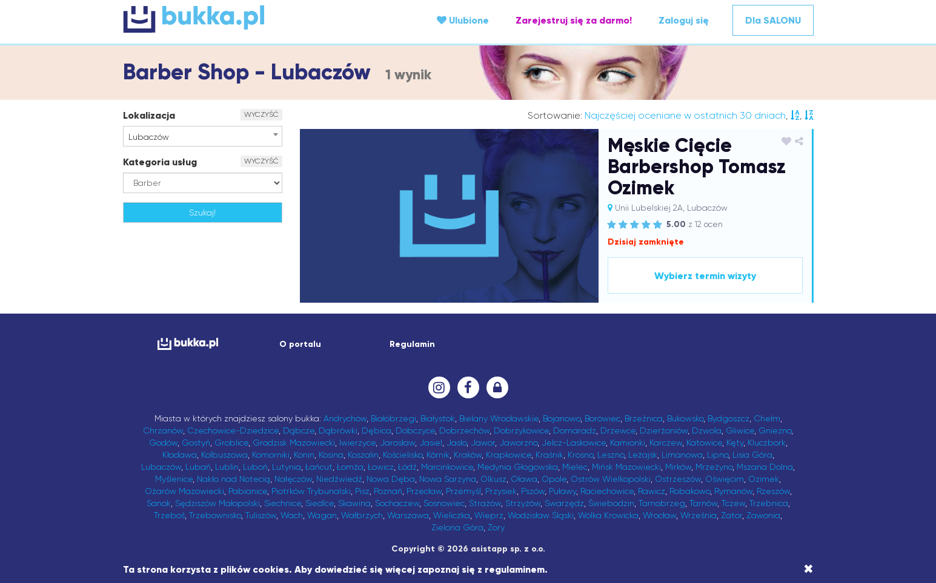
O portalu (300, 344)
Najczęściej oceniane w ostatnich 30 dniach (685, 115)
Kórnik (438, 454)
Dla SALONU (773, 20)
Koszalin (363, 454)
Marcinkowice (447, 467)
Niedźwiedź (339, 479)
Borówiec (602, 418)
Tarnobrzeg (662, 503)
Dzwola (707, 430)
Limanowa (682, 454)
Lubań (198, 467)
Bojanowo (561, 418)
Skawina (354, 503)
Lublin (227, 467)
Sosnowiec (444, 503)
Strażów (485, 503)
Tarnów (703, 503)
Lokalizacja (149, 115)
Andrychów (345, 418)
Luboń (255, 467)
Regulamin (412, 344)
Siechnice (282, 503)
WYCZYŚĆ (261, 114)
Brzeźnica (644, 418)
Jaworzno (518, 442)
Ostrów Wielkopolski (611, 479)
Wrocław (659, 515)
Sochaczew (397, 503)
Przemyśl (463, 491)
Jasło (456, 442)
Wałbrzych (362, 515)
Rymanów (733, 491)
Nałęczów (293, 479)
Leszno (610, 454)
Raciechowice (607, 491)
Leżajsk (642, 454)
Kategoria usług (160, 162)
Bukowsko (685, 418)
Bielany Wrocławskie (499, 418)
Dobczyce (415, 430)
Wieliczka (451, 515)
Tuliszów (260, 515)
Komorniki (271, 454)
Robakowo (689, 491)
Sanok (159, 503)
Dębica (376, 430)
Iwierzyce (357, 442)
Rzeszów (773, 491)
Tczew (733, 503)
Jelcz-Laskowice (574, 442)
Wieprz (488, 515)
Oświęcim (724, 479)
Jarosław (397, 442)
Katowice (704, 442)
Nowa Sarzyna (447, 479)
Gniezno (774, 430)
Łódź (407, 467)
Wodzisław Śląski (541, 515)
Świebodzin (611, 503)
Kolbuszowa (224, 454)
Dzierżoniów (664, 430)
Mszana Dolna (765, 467)
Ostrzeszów (678, 479)
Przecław (424, 491)
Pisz (362, 491)
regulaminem (515, 569)
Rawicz (651, 491)
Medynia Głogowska (517, 467)
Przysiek (501, 491)
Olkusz (493, 479)
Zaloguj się (684, 20)
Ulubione (463, 20)
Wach (291, 515)
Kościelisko (402, 454)
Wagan (322, 515)
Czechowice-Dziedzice (233, 430)
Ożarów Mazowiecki (184, 491)
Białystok (437, 418)
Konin (304, 454)
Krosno (580, 454)
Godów (163, 442)
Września (698, 515)
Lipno (717, 454)
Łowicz (381, 467)
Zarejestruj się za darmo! (574, 20)
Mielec (575, 467)
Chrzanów (163, 430)
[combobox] (202, 136)
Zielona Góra (457, 527)
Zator (731, 515)
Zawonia (763, 515)
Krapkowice (508, 454)
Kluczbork (767, 442)
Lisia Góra (752, 454)
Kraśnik (549, 454)
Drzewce (618, 430)
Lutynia (286, 467)
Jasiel (430, 442)
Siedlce (319, 503)
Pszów (533, 491)
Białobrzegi (393, 418)
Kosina (331, 454)
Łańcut (319, 467)
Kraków (468, 454)
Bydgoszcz (728, 418)
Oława (524, 479)
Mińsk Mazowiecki (626, 467)
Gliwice (740, 430)
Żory (496, 527)
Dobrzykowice (521, 430)
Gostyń (196, 442)
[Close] (808, 569)
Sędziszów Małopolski (217, 503)
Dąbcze (298, 430)
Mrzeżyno (713, 467)
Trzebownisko (215, 515)
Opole (554, 479)
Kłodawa (179, 454)
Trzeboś (169, 515)
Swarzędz (564, 503)
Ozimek (763, 479)
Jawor (483, 442)
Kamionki (627, 442)
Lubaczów (161, 467)
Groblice (231, 442)
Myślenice (174, 479)
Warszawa (408, 515)
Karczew (665, 442)
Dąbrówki (338, 430)
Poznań (388, 491)
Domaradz (574, 430)
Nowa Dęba (391, 479)
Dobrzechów (464, 430)
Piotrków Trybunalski (311, 491)
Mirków (678, 467)
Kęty (734, 442)
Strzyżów (522, 503)
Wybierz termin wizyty (705, 276)
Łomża (350, 467)
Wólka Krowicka (608, 515)
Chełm (767, 418)
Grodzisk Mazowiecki (294, 442)
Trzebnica (768, 503)
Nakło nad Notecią (233, 479)
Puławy (562, 491)
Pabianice (247, 491)
